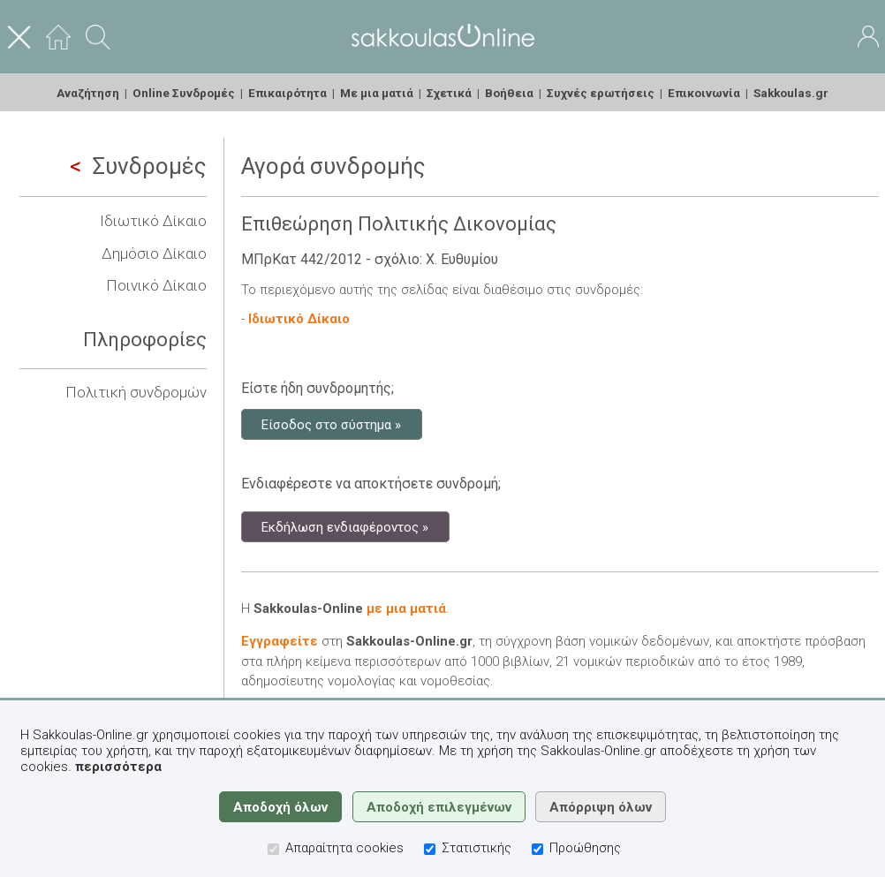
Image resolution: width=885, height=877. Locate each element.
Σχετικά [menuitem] (449, 93)
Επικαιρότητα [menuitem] (287, 93)
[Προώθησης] (537, 849)
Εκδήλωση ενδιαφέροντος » (344, 526)
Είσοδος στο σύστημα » (331, 424)
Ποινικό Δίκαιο (156, 285)
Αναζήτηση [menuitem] (88, 93)
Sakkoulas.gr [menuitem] (790, 93)
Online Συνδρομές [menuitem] (183, 93)
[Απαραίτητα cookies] (273, 849)
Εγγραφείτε (279, 641)
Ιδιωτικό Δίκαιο (153, 221)
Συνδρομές (138, 166)
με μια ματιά (406, 608)
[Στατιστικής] (429, 849)
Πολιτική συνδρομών (136, 392)
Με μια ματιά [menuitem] (376, 93)
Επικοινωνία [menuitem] (704, 93)
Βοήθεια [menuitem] (509, 93)
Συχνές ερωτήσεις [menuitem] (600, 93)
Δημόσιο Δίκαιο (154, 253)
